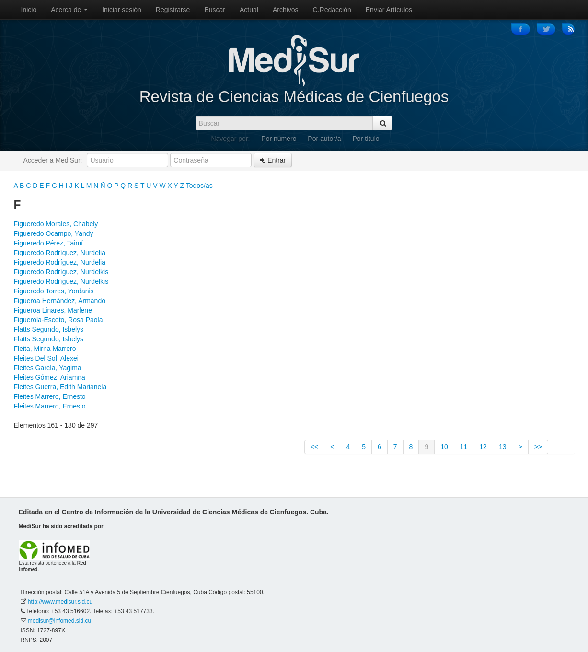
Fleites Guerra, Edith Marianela (60, 387)
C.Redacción (332, 9)
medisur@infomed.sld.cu (59, 620)
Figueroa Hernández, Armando (59, 300)
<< (314, 447)
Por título (366, 138)
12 (483, 447)
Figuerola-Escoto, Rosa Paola (58, 320)
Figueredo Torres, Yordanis (54, 291)
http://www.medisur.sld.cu (60, 601)
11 (464, 447)
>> (538, 447)
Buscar (214, 9)
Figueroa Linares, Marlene (53, 310)
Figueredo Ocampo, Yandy (53, 233)
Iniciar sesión (121, 9)
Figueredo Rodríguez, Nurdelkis (61, 272)
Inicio (29, 9)
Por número (278, 138)
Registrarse (173, 9)
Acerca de (69, 9)
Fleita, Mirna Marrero (45, 348)
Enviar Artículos (389, 9)
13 (503, 447)
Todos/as (199, 185)
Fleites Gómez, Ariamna (49, 377)
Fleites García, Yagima (47, 368)
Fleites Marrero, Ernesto (50, 396)
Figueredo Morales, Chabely (56, 224)
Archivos (286, 9)
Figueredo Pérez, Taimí (48, 243)
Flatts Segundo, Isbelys (49, 329)
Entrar (273, 160)
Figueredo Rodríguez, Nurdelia (59, 252)
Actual (249, 9)
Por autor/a (324, 138)
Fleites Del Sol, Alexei (46, 358)
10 (444, 447)
